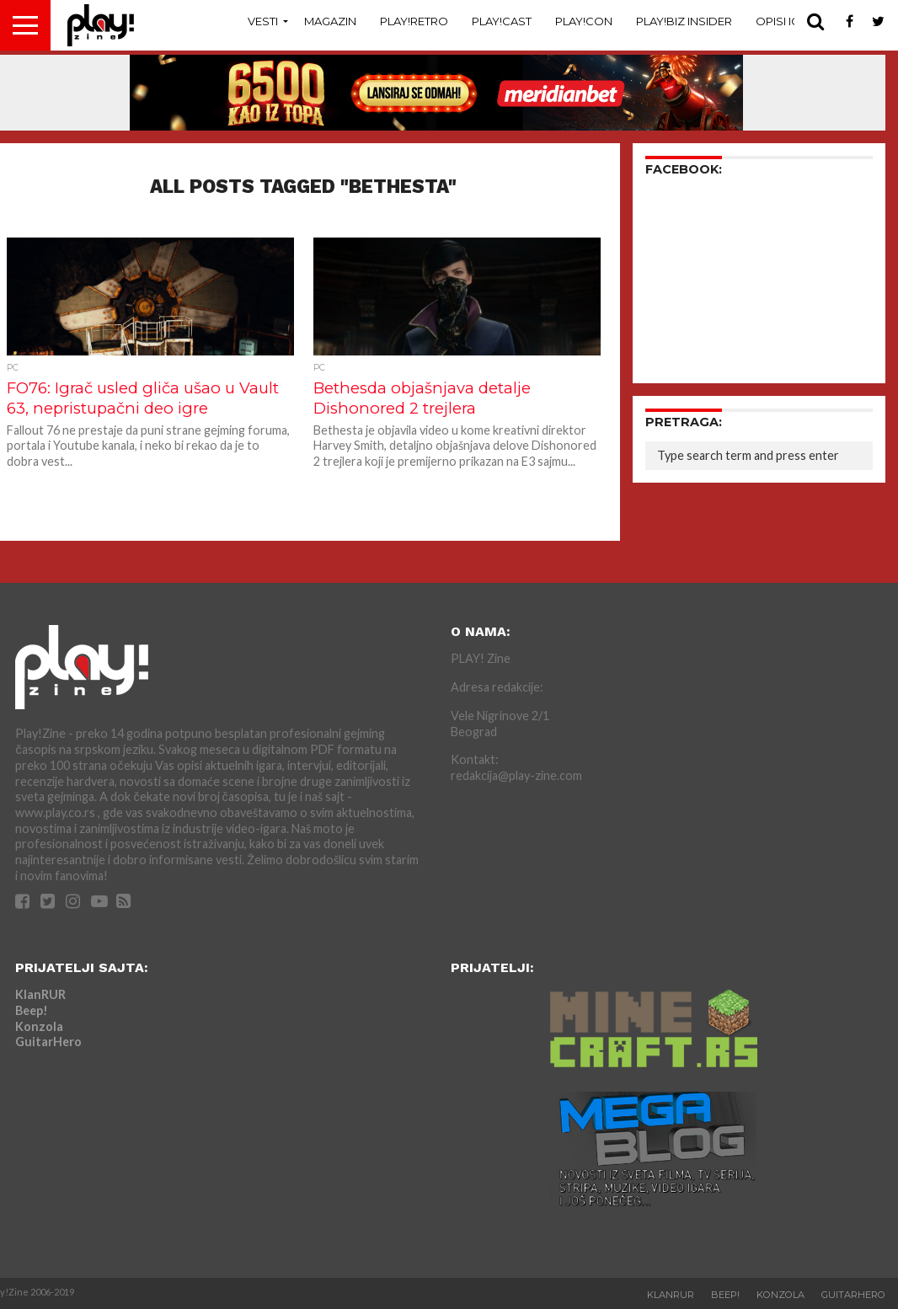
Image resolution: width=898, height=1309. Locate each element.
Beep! (31, 1010)
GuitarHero (48, 1041)
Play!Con (583, 21)
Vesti (263, 21)
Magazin (330, 21)
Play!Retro (414, 21)
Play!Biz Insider (684, 21)
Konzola (39, 1026)
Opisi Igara (789, 21)
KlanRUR (40, 994)
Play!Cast (502, 21)
